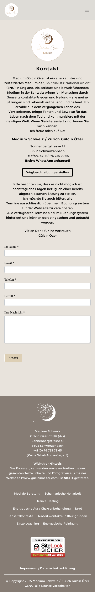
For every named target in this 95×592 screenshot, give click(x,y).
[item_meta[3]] (47, 269)
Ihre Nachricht (14, 312)
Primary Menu (87, 10)
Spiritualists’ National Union (67, 83)
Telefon (10, 279)
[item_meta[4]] (47, 286)
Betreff (9, 296)
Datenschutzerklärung (57, 568)
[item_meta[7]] (47, 302)
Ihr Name (11, 246)
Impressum (28, 568)
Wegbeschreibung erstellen (47, 172)
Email (9, 263)
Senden (13, 357)
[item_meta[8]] (47, 253)
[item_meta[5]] (47, 329)
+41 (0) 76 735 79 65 (54, 156)
